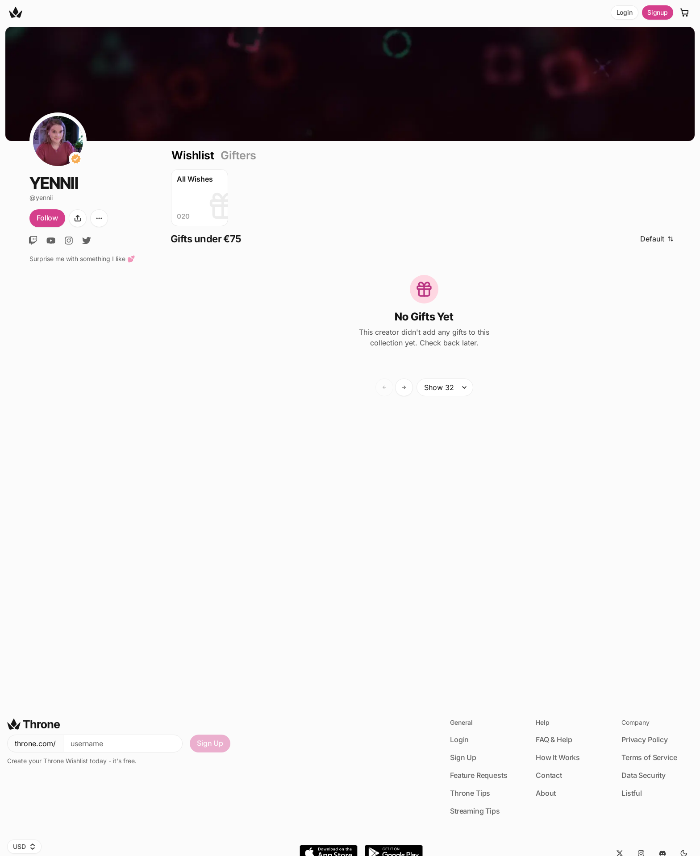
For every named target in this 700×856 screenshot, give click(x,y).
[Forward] (404, 387)
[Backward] (384, 387)
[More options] (99, 218)
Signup (657, 12)
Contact (549, 775)
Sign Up (210, 743)
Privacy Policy (644, 739)
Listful (631, 793)
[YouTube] (51, 240)
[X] (87, 240)
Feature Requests (478, 775)
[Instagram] (69, 240)
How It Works (558, 757)
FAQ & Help (554, 739)
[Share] (78, 218)
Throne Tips (470, 793)
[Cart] (685, 12)
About (546, 793)
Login (625, 12)
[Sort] (659, 239)
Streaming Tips (475, 810)
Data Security (643, 775)
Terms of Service (649, 757)
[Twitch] (33, 240)
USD (24, 846)
